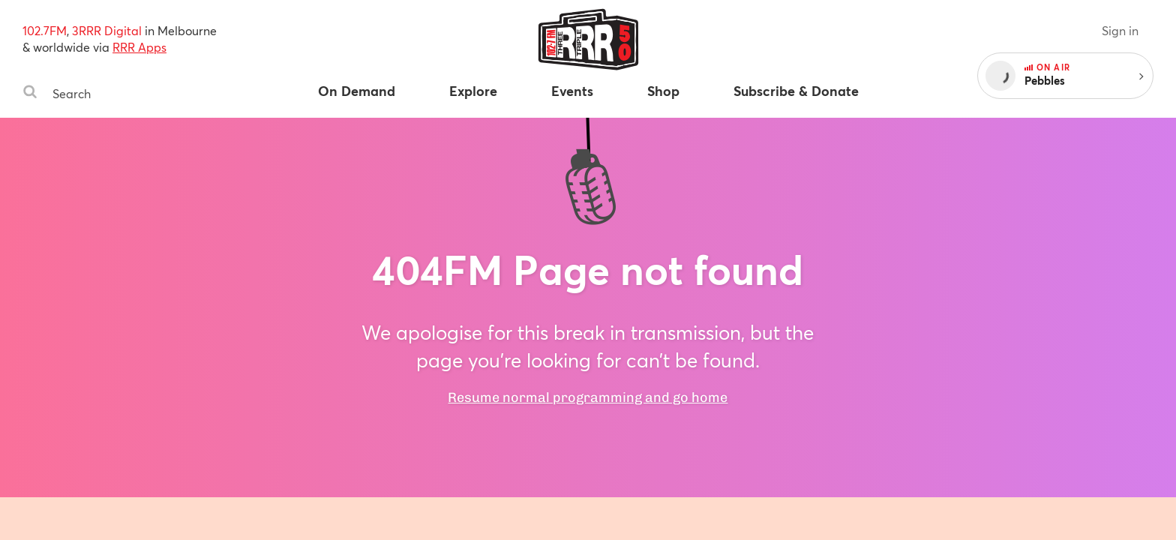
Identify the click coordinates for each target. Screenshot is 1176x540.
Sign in (1120, 30)
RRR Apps (139, 47)
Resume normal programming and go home (588, 397)
